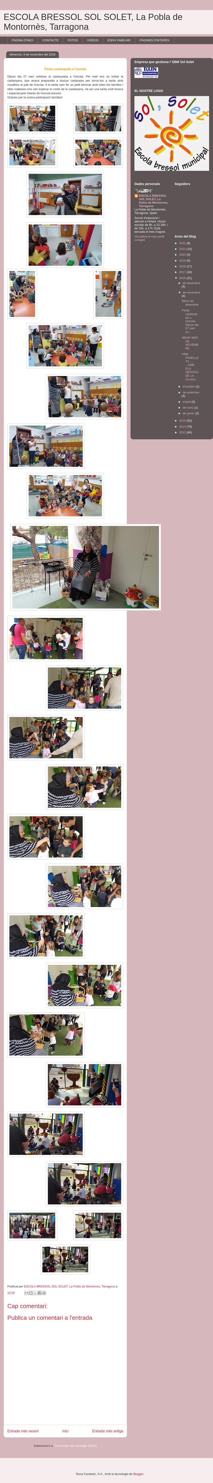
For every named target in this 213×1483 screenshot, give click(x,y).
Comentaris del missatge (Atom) (75, 1445)
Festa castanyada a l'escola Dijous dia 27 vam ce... (190, 321)
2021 (183, 249)
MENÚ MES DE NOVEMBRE (190, 343)
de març (188, 407)
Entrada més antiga (107, 1431)
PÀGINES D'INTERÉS (154, 40)
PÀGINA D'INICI (22, 40)
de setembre (191, 392)
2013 (183, 432)
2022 (183, 243)
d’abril (187, 402)
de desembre (191, 283)
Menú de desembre (190, 302)
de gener (189, 413)
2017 (183, 272)
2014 (183, 426)
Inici (65, 1431)
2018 (183, 266)
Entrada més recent (22, 1431)
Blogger (138, 1474)
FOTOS (73, 40)
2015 (183, 420)
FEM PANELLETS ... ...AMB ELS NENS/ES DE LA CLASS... (190, 366)
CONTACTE (50, 40)
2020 (183, 254)
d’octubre (189, 386)
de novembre (191, 292)
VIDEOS (92, 40)
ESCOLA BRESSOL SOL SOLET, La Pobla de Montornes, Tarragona (153, 201)
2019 (183, 260)
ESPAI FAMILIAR (118, 40)
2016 (183, 278)
